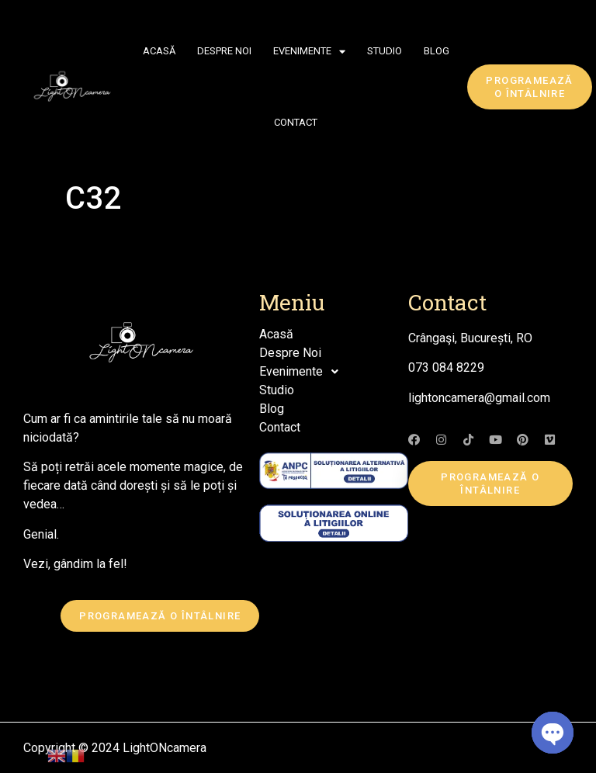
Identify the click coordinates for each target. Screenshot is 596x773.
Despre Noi (224, 51)
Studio (384, 51)
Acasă (159, 51)
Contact (295, 122)
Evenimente (309, 51)
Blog (436, 51)
